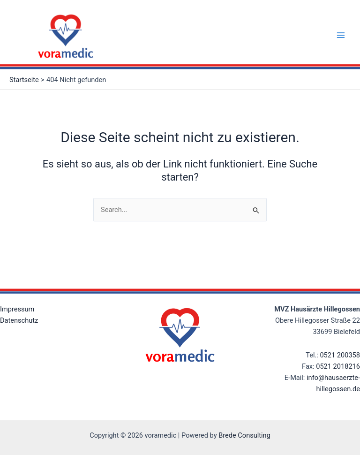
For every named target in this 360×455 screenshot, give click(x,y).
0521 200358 (340, 355)
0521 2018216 (338, 366)
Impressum (17, 309)
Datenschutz (19, 320)
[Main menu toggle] (341, 35)
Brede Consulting (244, 435)
